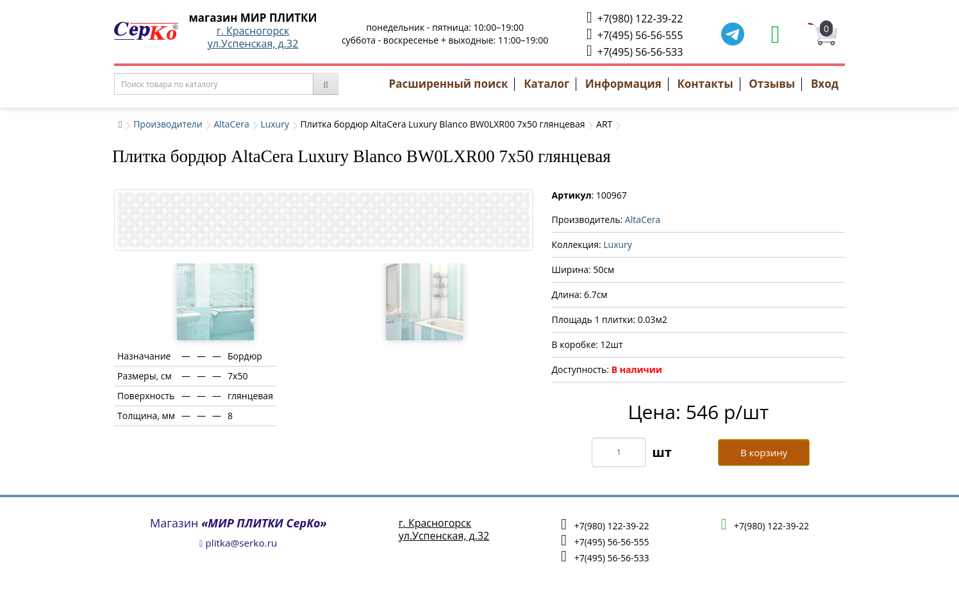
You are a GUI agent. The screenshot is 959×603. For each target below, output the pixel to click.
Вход (824, 83)
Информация (623, 83)
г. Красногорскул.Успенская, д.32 (253, 37)
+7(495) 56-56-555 (635, 34)
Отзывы (772, 83)
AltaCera (231, 124)
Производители (168, 124)
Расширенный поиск (448, 83)
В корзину (763, 452)
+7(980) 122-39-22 (635, 18)
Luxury (274, 124)
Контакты (705, 83)
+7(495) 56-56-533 (635, 51)
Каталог (546, 83)
